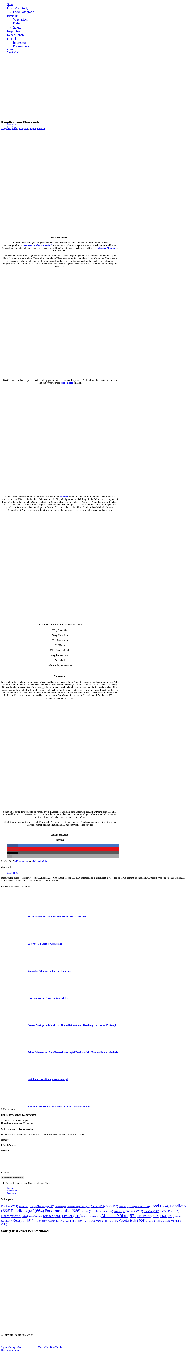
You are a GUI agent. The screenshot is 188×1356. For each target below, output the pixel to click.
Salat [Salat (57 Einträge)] (51, 1225)
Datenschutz (13, 1197)
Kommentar (7, 1176)
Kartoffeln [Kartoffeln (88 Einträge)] (35, 1220)
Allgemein (6, 128)
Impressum (12, 1194)
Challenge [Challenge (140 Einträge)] (45, 1209)
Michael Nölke (40, 861)
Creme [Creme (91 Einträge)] (84, 1210)
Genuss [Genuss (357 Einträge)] (169, 1214)
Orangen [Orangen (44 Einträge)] (178, 1220)
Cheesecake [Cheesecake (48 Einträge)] (60, 1210)
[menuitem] (97, 4)
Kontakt (11, 1191)
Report (33, 128)
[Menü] (13, 52)
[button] (12, 845)
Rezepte (41, 128)
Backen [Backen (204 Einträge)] (9, 1210)
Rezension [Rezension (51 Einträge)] (6, 1225)
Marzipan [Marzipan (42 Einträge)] (86, 1220)
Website (5, 1150)
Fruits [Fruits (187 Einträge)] (88, 1214)
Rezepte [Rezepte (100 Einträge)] (40, 1224)
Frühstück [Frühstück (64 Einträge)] (119, 1215)
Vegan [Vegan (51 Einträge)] (114, 1225)
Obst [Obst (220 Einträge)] (167, 1219)
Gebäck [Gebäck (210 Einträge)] (134, 1214)
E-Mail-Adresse (9, 1145)
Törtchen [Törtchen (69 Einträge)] (89, 1224)
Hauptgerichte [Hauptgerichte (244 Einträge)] (14, 1219)
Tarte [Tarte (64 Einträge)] (60, 1224)
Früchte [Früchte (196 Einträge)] (104, 1214)
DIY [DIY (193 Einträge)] (111, 1210)
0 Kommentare (21, 861)
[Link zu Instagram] (11, 127)
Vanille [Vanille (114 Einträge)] (102, 1224)
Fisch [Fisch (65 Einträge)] (133, 1210)
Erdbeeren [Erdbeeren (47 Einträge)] (124, 1210)
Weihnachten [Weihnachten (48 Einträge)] (164, 1225)
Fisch (14, 128)
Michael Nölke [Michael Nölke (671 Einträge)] (119, 1219)
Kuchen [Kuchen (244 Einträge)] (52, 1219)
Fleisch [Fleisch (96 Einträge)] (144, 1210)
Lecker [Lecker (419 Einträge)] (72, 1219)
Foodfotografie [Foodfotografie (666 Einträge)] (62, 1214)
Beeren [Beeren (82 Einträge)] (24, 1210)
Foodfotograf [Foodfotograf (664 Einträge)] (27, 1214)
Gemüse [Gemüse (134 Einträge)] (151, 1214)
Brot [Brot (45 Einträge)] (33, 1210)
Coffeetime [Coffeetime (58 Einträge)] (73, 1210)
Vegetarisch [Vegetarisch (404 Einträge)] (131, 1224)
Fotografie (23, 128)
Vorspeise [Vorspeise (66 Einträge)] (152, 1224)
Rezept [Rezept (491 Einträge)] (22, 1224)
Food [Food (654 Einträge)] (159, 1209)
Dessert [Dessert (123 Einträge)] (98, 1210)
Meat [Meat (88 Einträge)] (96, 1220)
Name (5, 1139)
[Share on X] (12, 873)
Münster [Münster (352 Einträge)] (148, 1219)
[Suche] (10, 49)
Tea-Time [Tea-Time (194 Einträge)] (74, 1224)
